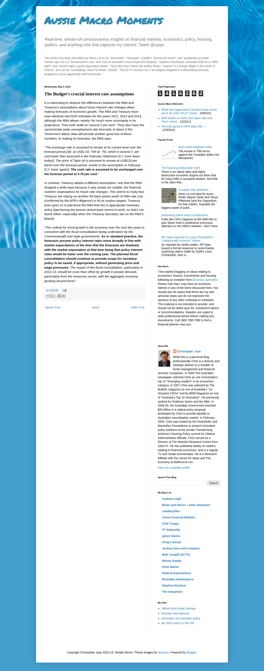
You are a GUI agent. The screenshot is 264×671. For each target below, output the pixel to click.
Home (95, 307)
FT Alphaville (171, 529)
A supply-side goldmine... (194, 189)
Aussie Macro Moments (103, 20)
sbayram (163, 652)
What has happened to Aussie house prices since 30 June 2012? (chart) (189, 111)
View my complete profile (174, 467)
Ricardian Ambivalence (178, 579)
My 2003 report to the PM (177, 623)
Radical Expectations (176, 573)
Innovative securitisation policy (180, 618)
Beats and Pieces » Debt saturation (186, 505)
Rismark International (175, 613)
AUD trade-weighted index (195, 147)
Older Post (137, 307)
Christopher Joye (189, 351)
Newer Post (52, 307)
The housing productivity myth (180, 168)
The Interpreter (172, 591)
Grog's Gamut (171, 542)
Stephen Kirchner (174, 585)
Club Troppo (170, 523)
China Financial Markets (178, 517)
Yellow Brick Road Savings (178, 608)
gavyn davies (171, 536)
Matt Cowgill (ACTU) (176, 554)
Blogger (191, 652)
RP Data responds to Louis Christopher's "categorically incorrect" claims (187, 239)
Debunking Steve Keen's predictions (184, 215)
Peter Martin (170, 567)
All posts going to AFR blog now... (183, 126)
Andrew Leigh (171, 498)
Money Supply (172, 560)
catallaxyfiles (171, 511)
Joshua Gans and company (181, 548)
